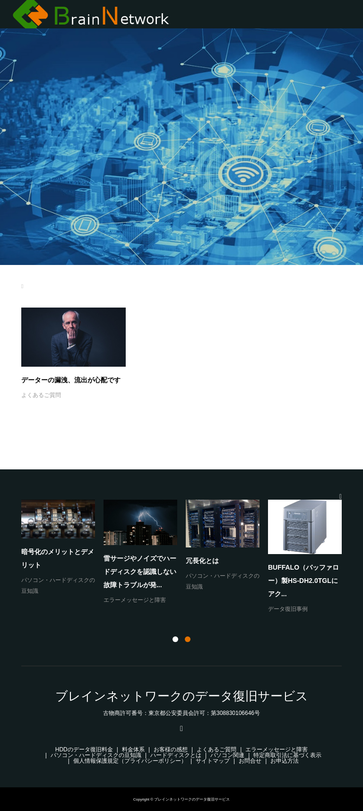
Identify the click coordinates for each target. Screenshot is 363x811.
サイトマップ (213, 761)
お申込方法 (284, 761)
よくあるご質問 (41, 395)
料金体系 (133, 749)
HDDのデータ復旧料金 (84, 749)
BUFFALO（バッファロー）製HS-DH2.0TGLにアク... (303, 581)
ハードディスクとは (175, 755)
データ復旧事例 (288, 609)
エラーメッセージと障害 (135, 600)
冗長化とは (202, 560)
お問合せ (250, 761)
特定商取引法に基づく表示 (287, 755)
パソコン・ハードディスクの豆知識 (96, 755)
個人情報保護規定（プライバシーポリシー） (130, 761)
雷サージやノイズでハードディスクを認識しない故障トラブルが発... (140, 572)
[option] (185, 557)
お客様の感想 (171, 749)
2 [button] (187, 639)
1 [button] (175, 639)
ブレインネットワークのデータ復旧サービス (181, 696)
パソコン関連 (227, 755)
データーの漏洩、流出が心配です (71, 380)
